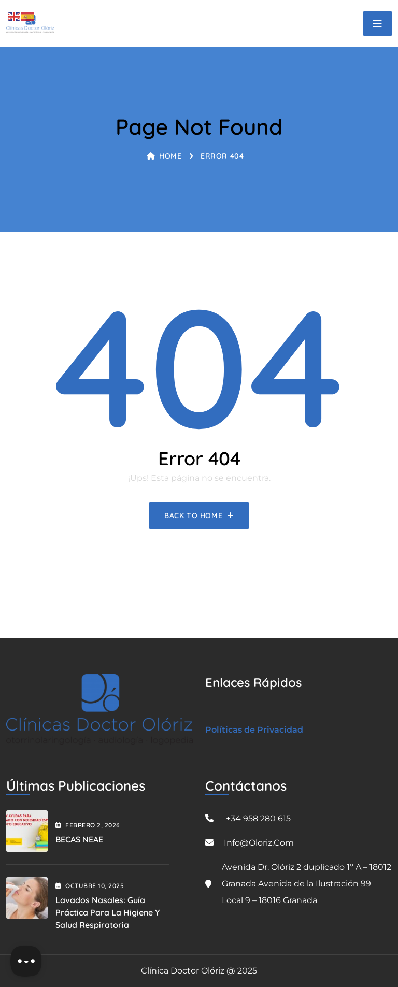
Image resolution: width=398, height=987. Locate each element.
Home (164, 156)
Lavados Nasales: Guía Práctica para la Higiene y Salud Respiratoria (107, 912)
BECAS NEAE (79, 839)
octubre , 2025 (89, 886)
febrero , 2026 (87, 825)
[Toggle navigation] (377, 23)
